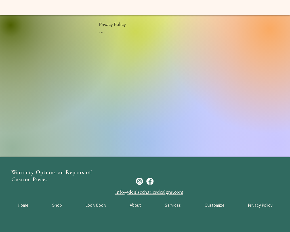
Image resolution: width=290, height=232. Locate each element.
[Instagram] (139, 181)
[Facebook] (150, 181)
